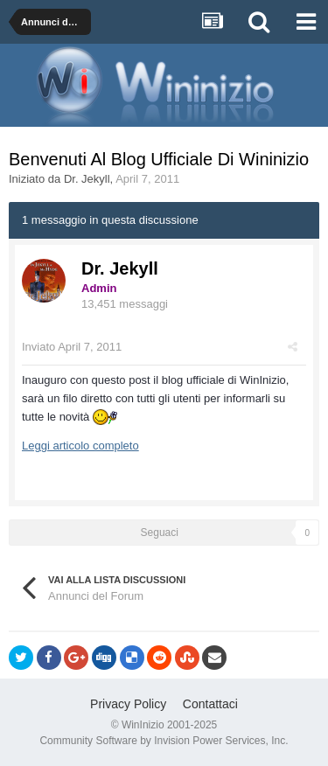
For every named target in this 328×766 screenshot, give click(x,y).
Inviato (72, 346)
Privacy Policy (128, 704)
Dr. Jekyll (87, 178)
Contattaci (210, 704)
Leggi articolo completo (80, 445)
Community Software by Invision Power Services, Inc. (163, 741)
